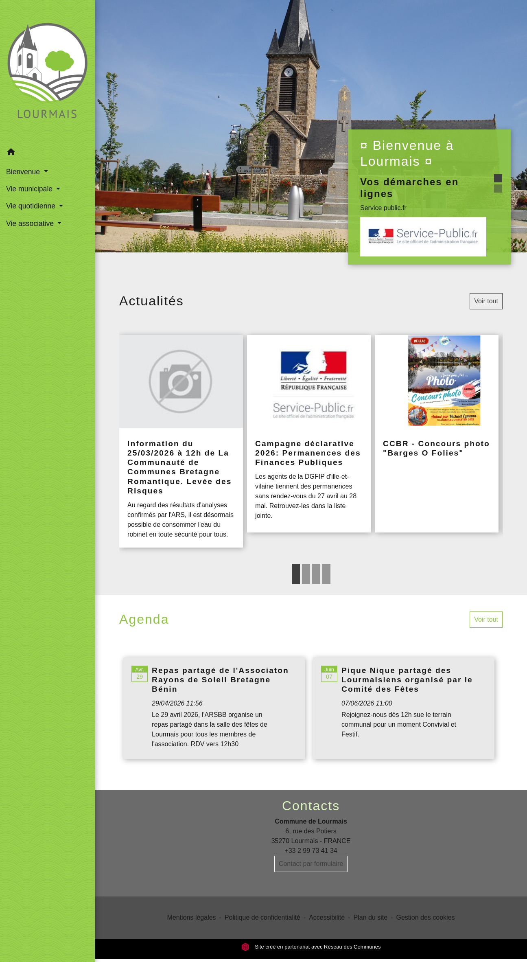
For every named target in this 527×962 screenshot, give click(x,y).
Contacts (311, 805)
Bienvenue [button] (24, 172)
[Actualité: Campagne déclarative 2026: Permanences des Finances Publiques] (309, 433)
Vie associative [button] (31, 223)
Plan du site (371, 917)
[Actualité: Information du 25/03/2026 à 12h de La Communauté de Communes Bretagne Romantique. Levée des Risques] (181, 441)
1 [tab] (296, 574)
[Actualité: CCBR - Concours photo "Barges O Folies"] (437, 433)
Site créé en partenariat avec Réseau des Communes (311, 947)
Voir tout (486, 301)
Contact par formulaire (311, 863)
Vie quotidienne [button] (31, 206)
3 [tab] (316, 574)
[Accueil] (47, 72)
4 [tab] (326, 574)
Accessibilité (327, 917)
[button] (47, 153)
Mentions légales (191, 917)
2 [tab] (306, 574)
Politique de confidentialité (262, 917)
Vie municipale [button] (30, 189)
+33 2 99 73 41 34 (310, 850)
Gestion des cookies (425, 917)
